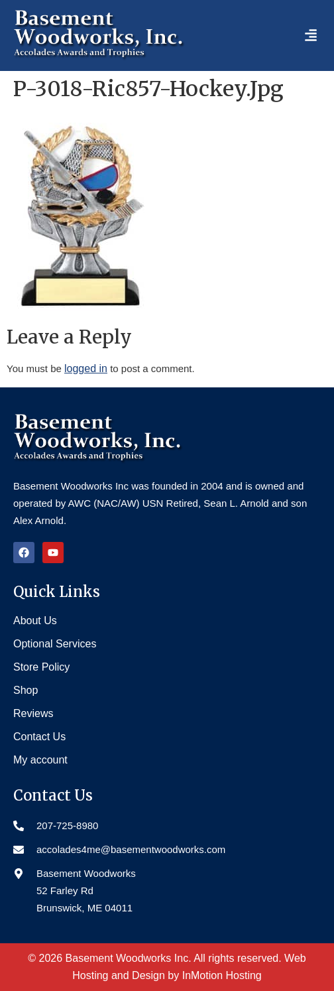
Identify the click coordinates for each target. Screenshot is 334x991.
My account (40, 759)
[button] (311, 35)
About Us (35, 620)
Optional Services (54, 643)
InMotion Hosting (222, 975)
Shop (25, 690)
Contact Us (39, 736)
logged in (85, 368)
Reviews (33, 713)
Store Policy (41, 667)
